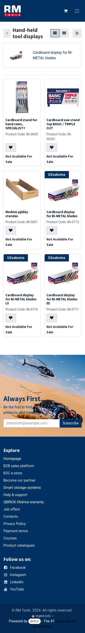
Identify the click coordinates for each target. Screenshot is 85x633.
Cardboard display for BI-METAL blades (62, 213)
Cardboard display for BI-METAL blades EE (62, 299)
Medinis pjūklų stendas (16, 213)
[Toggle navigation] (77, 11)
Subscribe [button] (71, 423)
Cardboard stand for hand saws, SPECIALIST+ (21, 124)
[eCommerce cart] (65, 11)
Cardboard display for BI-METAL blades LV (20, 299)
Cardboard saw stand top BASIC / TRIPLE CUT (63, 124)
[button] (10, 147)
